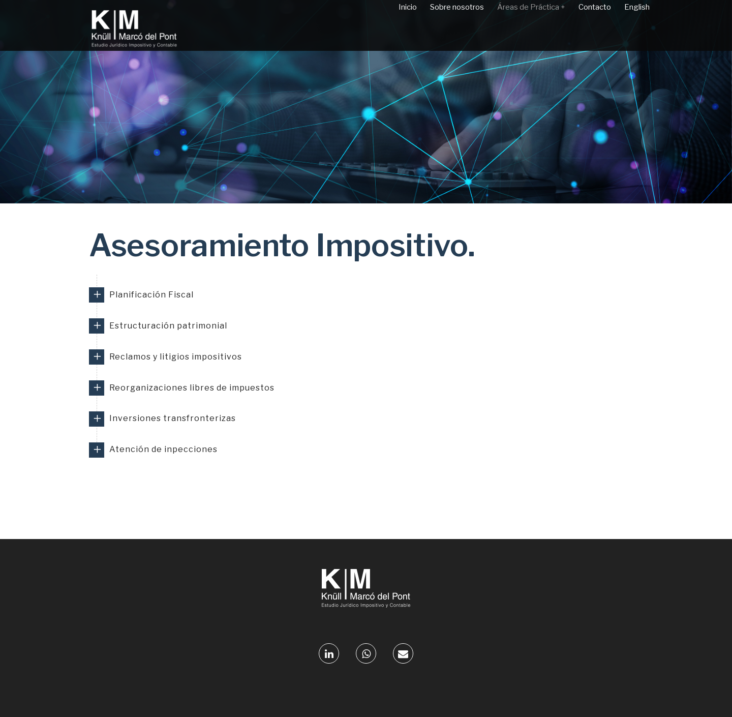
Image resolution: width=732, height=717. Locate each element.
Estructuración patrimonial (168, 326)
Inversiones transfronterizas (172, 418)
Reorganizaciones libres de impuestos (191, 388)
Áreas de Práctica (531, 25)
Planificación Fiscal (151, 295)
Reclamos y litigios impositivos (175, 357)
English (637, 25)
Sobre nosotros (457, 25)
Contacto (594, 25)
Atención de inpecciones (163, 449)
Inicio (408, 25)
